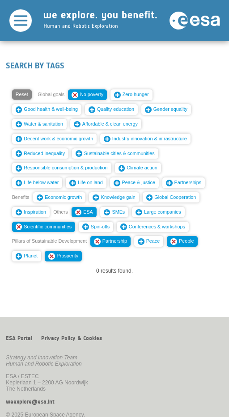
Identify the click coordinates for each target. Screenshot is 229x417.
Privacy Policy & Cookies (71, 338)
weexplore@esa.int (30, 401)
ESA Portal (19, 338)
